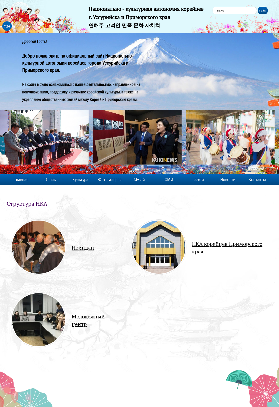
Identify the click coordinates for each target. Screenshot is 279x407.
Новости (227, 179)
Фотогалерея (110, 179)
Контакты (257, 179)
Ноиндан (83, 247)
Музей (139, 179)
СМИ (169, 179)
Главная (21, 179)
